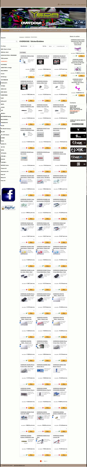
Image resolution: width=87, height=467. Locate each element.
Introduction (21, 37)
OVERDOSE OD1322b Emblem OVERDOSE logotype (58, 83)
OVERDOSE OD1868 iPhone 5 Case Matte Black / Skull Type (60, 272)
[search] (16, 41)
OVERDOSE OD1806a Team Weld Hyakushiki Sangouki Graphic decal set (60, 177)
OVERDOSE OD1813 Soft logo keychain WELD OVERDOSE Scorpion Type (59, 224)
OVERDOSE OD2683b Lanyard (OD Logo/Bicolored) (58, 437)
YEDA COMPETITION (51, 30)
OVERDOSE (27, 37)
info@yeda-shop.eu (75, 110)
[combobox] (51, 46)
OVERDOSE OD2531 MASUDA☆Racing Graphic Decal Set (43, 413)
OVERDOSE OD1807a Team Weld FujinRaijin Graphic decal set (27, 201)
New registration (82, 4)
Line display (22, 52)
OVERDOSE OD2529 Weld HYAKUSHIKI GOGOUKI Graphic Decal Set (59, 390)
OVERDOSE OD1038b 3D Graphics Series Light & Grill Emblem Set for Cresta (43, 57)
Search (3, 37)
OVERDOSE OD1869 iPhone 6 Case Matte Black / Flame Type (27, 295)
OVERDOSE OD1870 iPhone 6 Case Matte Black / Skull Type (44, 295)
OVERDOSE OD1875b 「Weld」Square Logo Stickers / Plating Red (42, 319)
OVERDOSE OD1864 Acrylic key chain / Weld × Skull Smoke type (27, 272)
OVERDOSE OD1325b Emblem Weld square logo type (59, 106)
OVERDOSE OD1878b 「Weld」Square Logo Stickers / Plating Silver (26, 343)
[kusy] (31, 74)
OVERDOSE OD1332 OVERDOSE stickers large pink (59, 154)
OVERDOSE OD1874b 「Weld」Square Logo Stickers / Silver (26, 319)
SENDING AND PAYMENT (69, 30)
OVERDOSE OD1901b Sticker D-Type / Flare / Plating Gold (42, 343)
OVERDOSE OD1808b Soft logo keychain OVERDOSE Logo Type (43, 201)
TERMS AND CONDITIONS (33, 30)
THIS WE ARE (17, 30)
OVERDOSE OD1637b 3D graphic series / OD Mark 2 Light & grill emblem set (43, 177)
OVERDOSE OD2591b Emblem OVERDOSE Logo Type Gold (59, 413)
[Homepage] (5, 30)
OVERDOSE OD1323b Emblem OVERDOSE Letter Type (27, 106)
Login (75, 4)
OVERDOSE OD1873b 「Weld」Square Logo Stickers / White (58, 295)
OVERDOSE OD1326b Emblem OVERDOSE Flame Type (27, 130)
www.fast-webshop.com (19, 465)
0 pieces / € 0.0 (66, 4)
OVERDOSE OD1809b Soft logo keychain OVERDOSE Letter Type (59, 201)
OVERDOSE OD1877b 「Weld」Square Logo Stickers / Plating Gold (58, 319)
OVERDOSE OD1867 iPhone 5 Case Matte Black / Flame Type (44, 272)
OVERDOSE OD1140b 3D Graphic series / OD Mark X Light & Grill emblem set (59, 57)
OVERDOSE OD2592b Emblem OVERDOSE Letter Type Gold (27, 437)
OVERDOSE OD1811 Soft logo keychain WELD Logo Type (43, 224)
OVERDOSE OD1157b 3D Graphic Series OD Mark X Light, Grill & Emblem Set (27, 83)
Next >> (45, 461)
